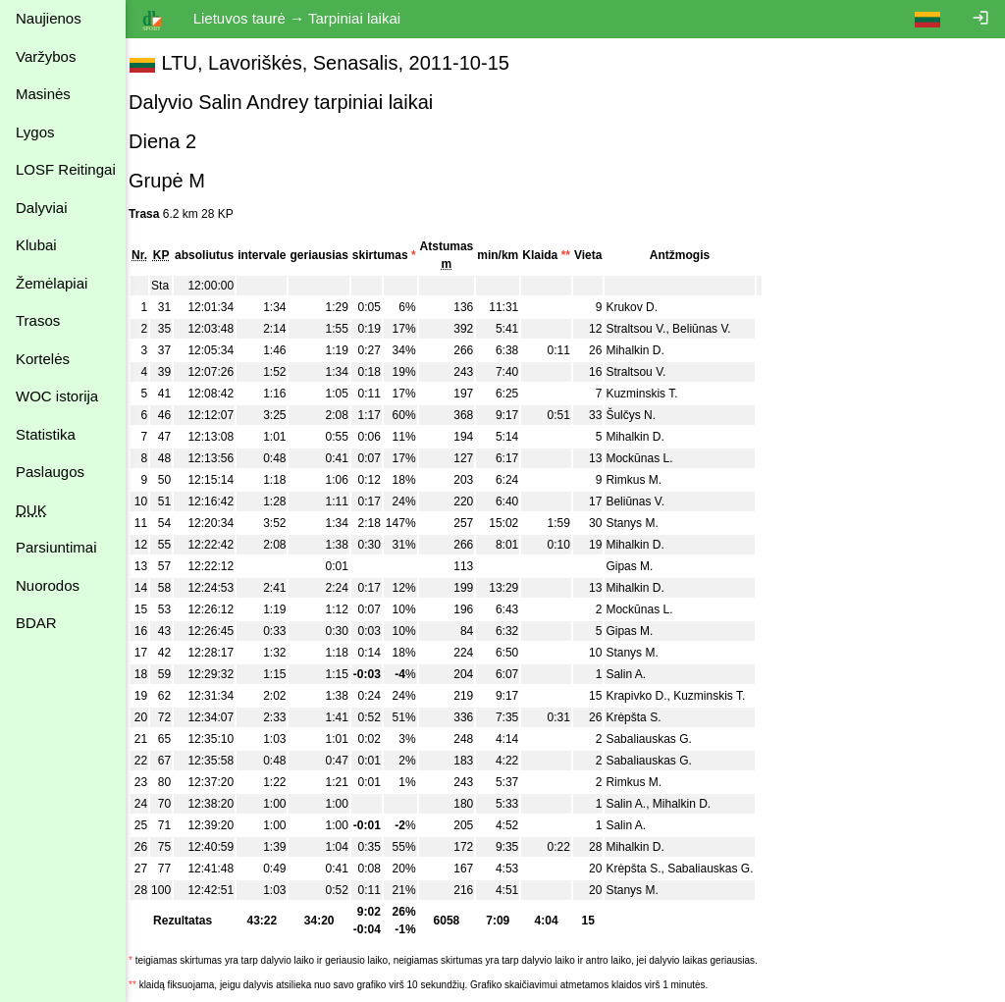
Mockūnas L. (651, 458)
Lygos (35, 132)
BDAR (36, 622)
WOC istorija (57, 396)
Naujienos (48, 18)
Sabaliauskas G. (661, 739)
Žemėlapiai (51, 283)
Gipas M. (641, 566)
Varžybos (46, 56)
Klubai (36, 245)
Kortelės (43, 358)
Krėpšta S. (645, 717)
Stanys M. (644, 523)
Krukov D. (644, 307)
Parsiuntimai (56, 547)
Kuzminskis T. (654, 393)
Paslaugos (50, 471)
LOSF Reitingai (66, 169)
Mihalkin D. (647, 350)
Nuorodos (47, 585)
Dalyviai (42, 207)
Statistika (46, 434)
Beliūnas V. (714, 329)
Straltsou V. (648, 329)
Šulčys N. (643, 415)
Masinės (43, 93)
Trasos (38, 320)
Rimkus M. (646, 480)
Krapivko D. (648, 696)
